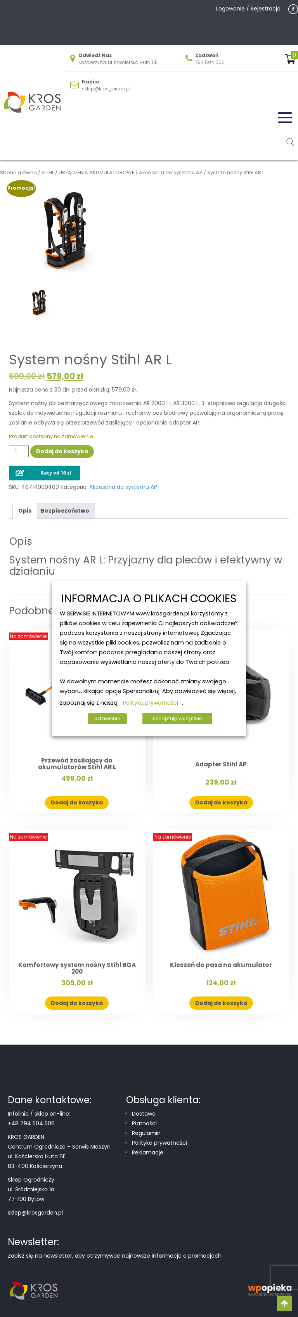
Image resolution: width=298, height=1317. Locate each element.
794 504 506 (210, 62)
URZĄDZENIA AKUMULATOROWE (96, 172)
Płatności (144, 1123)
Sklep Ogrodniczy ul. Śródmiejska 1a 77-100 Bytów (31, 1189)
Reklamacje (147, 1152)
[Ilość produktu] (19, 451)
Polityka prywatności (159, 1143)
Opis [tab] (24, 511)
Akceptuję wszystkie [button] (177, 718)
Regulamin (146, 1133)
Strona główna (18, 172)
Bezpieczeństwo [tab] (65, 511)
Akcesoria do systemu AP (171, 172)
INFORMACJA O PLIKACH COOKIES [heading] (149, 599)
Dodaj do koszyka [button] (77, 802)
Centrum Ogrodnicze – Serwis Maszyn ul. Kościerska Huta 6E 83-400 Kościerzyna (59, 1156)
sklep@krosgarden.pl (106, 88)
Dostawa (144, 1114)
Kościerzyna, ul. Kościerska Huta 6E (117, 62)
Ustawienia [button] (107, 718)
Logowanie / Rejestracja (248, 8)
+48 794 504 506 (31, 1123)
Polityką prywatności (150, 702)
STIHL (48, 172)
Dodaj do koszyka (62, 451)
